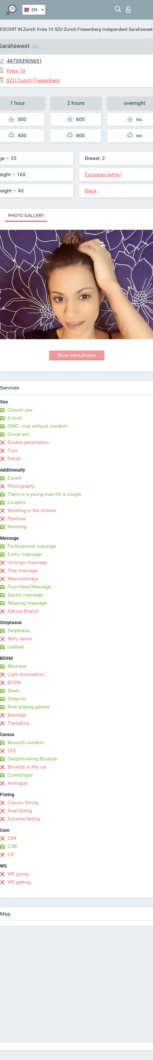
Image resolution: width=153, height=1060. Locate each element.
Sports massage (25, 595)
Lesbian (15, 647)
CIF (11, 854)
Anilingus (17, 783)
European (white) (103, 175)
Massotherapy (22, 579)
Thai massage (22, 570)
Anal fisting (19, 811)
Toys (12, 450)
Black (91, 191)
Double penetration (28, 442)
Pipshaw (16, 519)
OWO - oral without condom (37, 426)
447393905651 (24, 61)
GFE (11, 751)
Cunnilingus (20, 775)
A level (14, 418)
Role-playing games (28, 707)
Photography (21, 486)
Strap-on (16, 699)
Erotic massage (24, 554)
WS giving (18, 874)
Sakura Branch (23, 611)
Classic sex (19, 410)
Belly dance (19, 639)
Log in (128, 9)
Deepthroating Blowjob (32, 759)
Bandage (16, 715)
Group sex (18, 434)
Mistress (17, 666)
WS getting (19, 882)
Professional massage (31, 546)
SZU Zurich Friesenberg (78, 29)
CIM (11, 838)
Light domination (25, 674)
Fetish (14, 459)
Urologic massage (27, 562)
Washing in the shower (32, 510)
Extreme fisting (23, 819)
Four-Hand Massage (29, 587)
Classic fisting (22, 803)
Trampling (18, 723)
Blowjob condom (25, 743)
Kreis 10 (45, 29)
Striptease (18, 631)
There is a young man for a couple (44, 494)
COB (12, 846)
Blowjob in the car (26, 767)
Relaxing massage (27, 603)
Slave (13, 691)
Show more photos (76, 355)
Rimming (17, 527)
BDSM (14, 682)
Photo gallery (26, 215)
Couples (16, 502)
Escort (14, 478)
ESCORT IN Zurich (18, 29)
